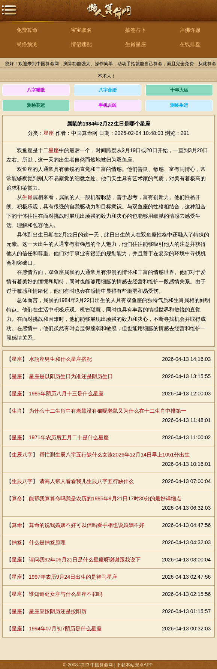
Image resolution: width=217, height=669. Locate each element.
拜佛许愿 (190, 30)
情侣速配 (81, 44)
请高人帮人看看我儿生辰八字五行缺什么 (86, 481)
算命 (17, 498)
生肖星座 (135, 44)
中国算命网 (108, 15)
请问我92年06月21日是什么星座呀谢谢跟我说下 (85, 560)
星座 (48, 133)
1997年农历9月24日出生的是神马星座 (73, 577)
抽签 (17, 542)
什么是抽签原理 (47, 542)
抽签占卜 (135, 30)
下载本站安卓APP (135, 665)
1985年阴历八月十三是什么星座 (66, 394)
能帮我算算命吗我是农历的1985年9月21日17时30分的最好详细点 (105, 498)
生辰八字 (22, 455)
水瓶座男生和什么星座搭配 (60, 359)
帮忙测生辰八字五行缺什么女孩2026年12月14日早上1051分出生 (114, 455)
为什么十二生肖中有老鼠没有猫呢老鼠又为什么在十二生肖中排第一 (107, 411)
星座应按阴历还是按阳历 (58, 611)
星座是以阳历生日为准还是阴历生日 (71, 376)
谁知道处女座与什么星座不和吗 (65, 594)
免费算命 (26, 30)
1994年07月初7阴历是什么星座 (65, 629)
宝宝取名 (81, 30)
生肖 (27, 197)
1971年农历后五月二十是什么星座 (69, 437)
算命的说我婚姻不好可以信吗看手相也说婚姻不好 (86, 525)
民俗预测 (26, 44)
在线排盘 (190, 44)
